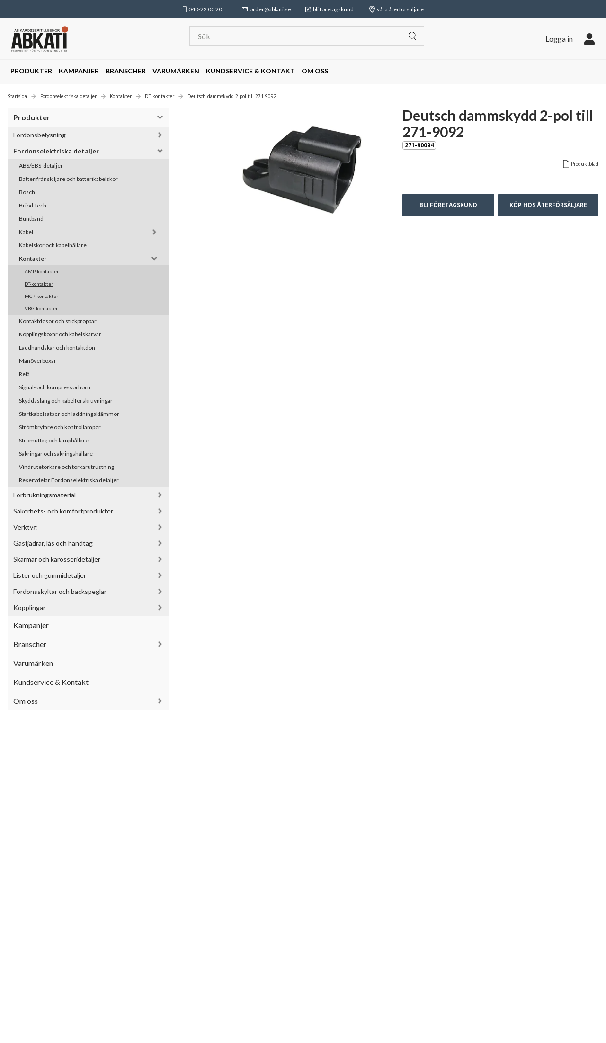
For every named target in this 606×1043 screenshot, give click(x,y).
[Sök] (300, 36)
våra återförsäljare (400, 9)
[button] (570, 39)
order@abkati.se (270, 9)
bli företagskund (333, 9)
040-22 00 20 (205, 9)
